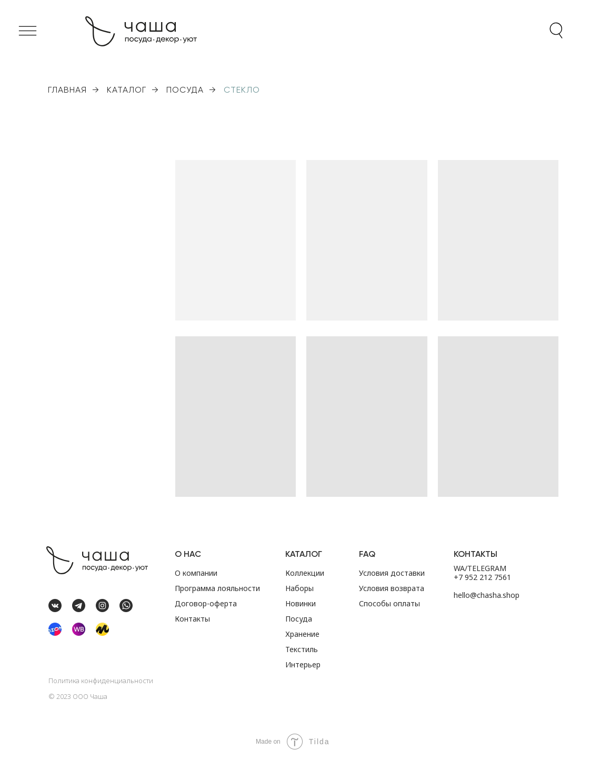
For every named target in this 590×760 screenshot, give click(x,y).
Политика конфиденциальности (100, 680)
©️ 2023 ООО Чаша (77, 696)
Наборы (299, 588)
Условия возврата (391, 588)
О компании (196, 573)
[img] (55, 629)
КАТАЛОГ (126, 90)
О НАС (188, 554)
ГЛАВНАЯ (67, 90)
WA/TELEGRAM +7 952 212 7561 (482, 572)
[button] (27, 31)
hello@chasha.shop (486, 595)
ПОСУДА (185, 90)
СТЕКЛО (242, 90)
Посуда (298, 619)
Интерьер (303, 664)
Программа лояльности (217, 588)
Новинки (300, 603)
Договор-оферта (206, 603)
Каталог (303, 554)
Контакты (192, 619)
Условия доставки (392, 573)
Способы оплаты (389, 603)
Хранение (302, 634)
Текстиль (301, 649)
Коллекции (304, 573)
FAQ (367, 554)
